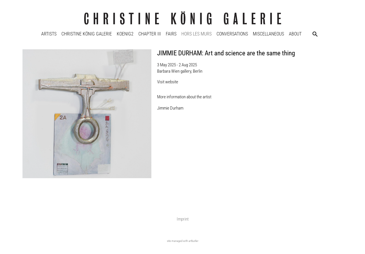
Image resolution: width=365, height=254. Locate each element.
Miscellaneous (268, 34)
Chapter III (149, 34)
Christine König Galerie (86, 34)
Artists (49, 34)
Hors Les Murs (196, 34)
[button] (315, 34)
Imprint (183, 219)
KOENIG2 (125, 34)
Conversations (232, 34)
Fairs (171, 34)
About (295, 34)
